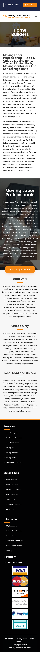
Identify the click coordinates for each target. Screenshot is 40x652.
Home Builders (11, 479)
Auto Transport (12, 433)
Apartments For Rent (14, 462)
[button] (20, 269)
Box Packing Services (14, 438)
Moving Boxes (11, 448)
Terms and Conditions (14, 541)
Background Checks (13, 489)
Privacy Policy (11, 536)
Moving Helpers (12, 453)
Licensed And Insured (14, 546)
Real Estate (10, 499)
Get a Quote (30, 5)
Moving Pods (11, 458)
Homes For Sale (12, 484)
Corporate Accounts (14, 504)
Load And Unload (12, 443)
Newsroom (10, 509)
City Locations (11, 526)
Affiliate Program (12, 494)
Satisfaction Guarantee (15, 531)
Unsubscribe (9, 638)
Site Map (9, 551)
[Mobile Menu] (36, 16)
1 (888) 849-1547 (12, 5)
